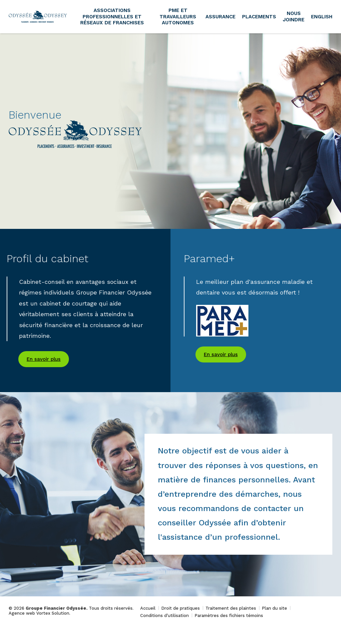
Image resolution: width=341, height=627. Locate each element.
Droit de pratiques (180, 608)
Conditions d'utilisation (164, 615)
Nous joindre (293, 16)
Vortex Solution (52, 613)
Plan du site (274, 608)
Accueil (148, 608)
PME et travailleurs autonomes (178, 16)
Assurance (220, 17)
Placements (259, 17)
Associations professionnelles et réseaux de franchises (112, 16)
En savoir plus (44, 359)
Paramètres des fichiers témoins (228, 615)
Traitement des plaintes (230, 608)
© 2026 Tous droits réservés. (71, 608)
